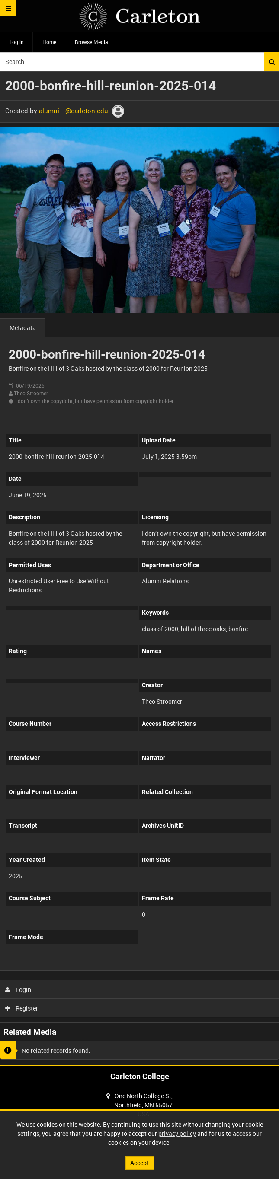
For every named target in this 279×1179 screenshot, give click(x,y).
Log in (17, 41)
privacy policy (177, 1133)
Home (49, 41)
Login (18, 989)
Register (21, 1008)
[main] (139, 568)
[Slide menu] (8, 8)
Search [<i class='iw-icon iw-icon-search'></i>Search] (272, 62)
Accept (139, 1163)
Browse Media (91, 41)
